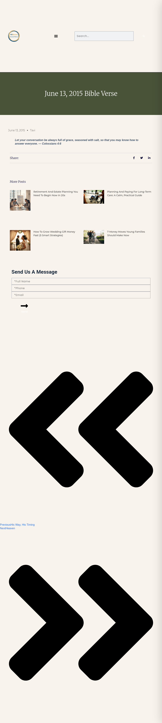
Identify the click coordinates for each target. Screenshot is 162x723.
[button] (56, 36)
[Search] (144, 36)
